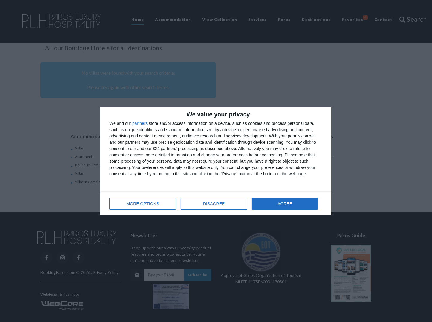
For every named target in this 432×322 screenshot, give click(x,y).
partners (140, 123)
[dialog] (216, 161)
